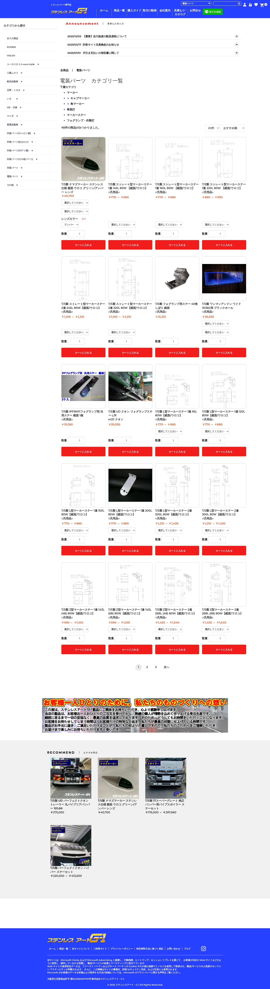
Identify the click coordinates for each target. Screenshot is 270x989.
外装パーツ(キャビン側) (21, 133)
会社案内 (164, 10)
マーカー (72, 92)
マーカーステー (76, 115)
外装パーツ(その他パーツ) (22, 159)
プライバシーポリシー (121, 948)
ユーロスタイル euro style (23, 64)
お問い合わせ (173, 948)
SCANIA (11, 47)
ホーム (104, 10)
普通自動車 (14, 124)
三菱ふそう (14, 72)
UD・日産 (14, 107)
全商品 (64, 70)
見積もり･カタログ (180, 12)
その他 (12, 185)
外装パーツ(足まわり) (20, 141)
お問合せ (195, 10)
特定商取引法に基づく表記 (149, 948)
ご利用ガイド (100, 948)
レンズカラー (69, 219)
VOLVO (11, 55)
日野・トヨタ (16, 90)
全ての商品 (12, 38)
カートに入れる (83, 245)
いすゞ (12, 98)
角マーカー (77, 103)
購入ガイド (134, 10)
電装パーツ (14, 176)
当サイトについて (81, 948)
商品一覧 (119, 10)
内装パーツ (14, 167)
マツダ (12, 116)
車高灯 (71, 109)
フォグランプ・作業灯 (80, 120)
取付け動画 (150, 10)
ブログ (187, 948)
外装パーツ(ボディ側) (20, 150)
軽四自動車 (14, 81)
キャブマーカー (80, 98)
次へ (166, 667)
